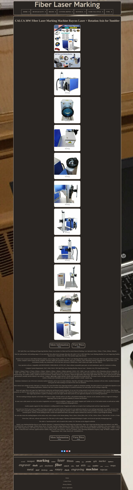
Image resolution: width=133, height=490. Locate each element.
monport (31, 461)
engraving (77, 469)
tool (77, 466)
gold (41, 466)
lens (83, 461)
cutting (78, 461)
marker (102, 461)
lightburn (110, 461)
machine (92, 469)
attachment (49, 466)
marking (43, 460)
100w (72, 466)
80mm (70, 461)
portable (88, 461)
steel (37, 470)
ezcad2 (23, 461)
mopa (113, 465)
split (95, 461)
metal (30, 469)
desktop (44, 470)
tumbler (95, 466)
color (51, 470)
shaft (35, 465)
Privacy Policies (67, 484)
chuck (67, 470)
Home (67, 478)
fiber (58, 465)
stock (101, 466)
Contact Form (67, 481)
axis (83, 465)
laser (61, 460)
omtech (66, 466)
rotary (58, 469)
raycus (103, 469)
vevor (89, 466)
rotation (53, 461)
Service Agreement (67, 487)
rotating (106, 466)
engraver (25, 465)
